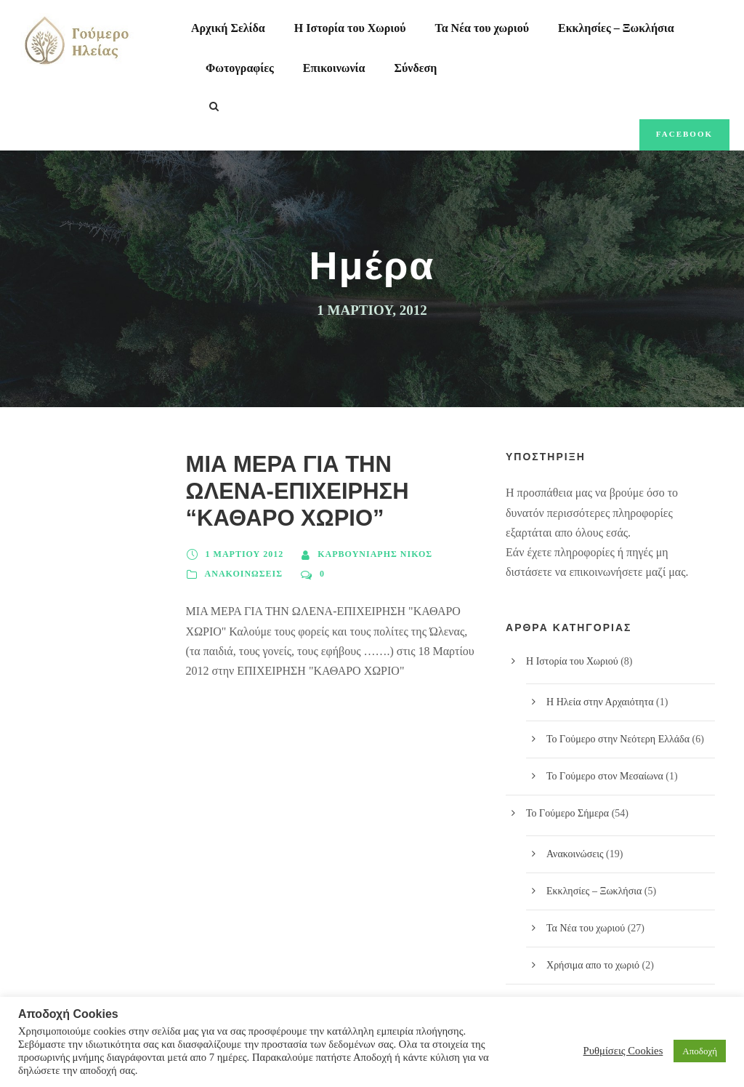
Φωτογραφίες (240, 68)
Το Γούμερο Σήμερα (567, 813)
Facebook (684, 133)
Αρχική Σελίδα (228, 28)
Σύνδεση (416, 68)
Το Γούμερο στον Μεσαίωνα (604, 776)
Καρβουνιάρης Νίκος (375, 554)
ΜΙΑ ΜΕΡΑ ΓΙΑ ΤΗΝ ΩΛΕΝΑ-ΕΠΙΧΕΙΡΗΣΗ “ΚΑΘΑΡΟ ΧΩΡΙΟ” (297, 491)
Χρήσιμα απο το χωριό (592, 965)
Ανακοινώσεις (244, 574)
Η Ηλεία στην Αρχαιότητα (600, 702)
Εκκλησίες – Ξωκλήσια (616, 28)
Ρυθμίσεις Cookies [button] (623, 1050)
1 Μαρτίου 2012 (245, 554)
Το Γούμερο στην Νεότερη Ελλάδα (618, 739)
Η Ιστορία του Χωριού (350, 28)
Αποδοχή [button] (699, 1051)
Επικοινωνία (334, 68)
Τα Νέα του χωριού (481, 28)
